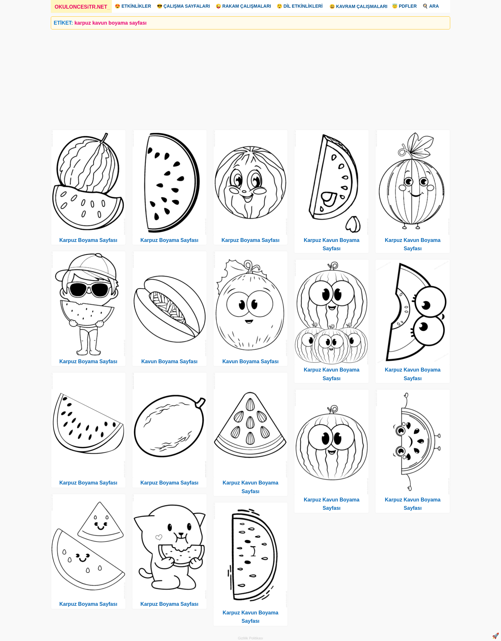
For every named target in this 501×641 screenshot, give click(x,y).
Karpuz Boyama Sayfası (88, 240)
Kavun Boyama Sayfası (169, 361)
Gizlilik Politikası (250, 638)
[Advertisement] (242, 77)
